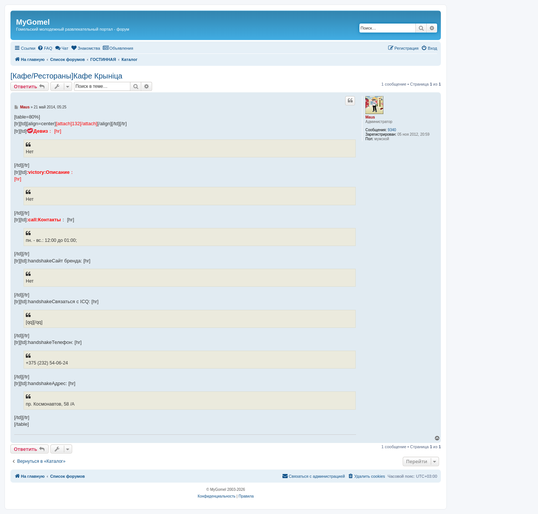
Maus (370, 117)
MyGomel (33, 22)
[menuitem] (44, 48)
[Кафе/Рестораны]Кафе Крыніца (66, 76)
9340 (392, 130)
